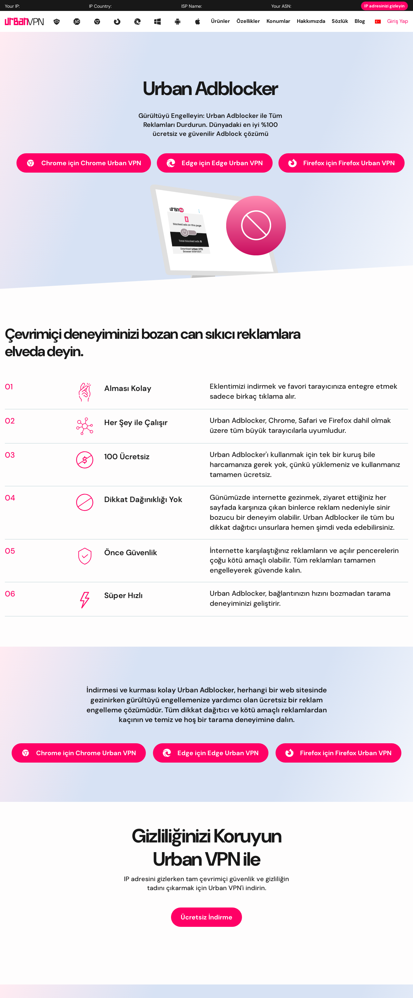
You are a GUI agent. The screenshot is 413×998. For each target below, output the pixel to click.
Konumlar (278, 21)
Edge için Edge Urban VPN (214, 163)
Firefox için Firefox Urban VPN (341, 163)
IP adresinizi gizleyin (384, 6)
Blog (360, 21)
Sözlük (340, 21)
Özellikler (248, 21)
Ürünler (220, 21)
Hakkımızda (311, 21)
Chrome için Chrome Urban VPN (83, 163)
